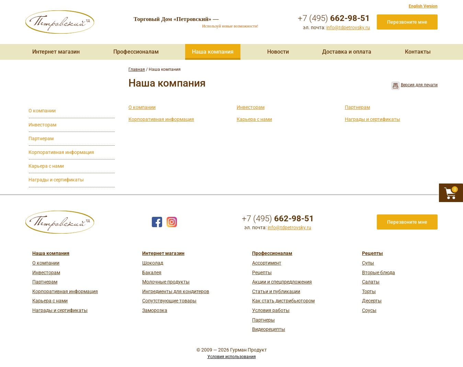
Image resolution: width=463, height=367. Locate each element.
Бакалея (151, 272)
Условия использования (231, 356)
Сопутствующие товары (169, 300)
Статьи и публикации (276, 291)
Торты (369, 291)
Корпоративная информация (161, 119)
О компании (142, 107)
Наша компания (213, 51)
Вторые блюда (378, 272)
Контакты (418, 51)
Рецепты (262, 272)
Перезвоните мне (407, 22)
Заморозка (154, 310)
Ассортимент (266, 263)
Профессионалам (136, 51)
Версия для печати (419, 84)
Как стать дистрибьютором (283, 300)
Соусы (369, 310)
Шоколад (152, 263)
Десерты (372, 300)
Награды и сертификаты (372, 119)
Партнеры (263, 320)
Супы (368, 263)
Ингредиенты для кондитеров (175, 291)
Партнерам (357, 107)
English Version (423, 6)
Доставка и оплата (346, 51)
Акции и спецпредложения (282, 282)
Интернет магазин (56, 51)
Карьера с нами (254, 119)
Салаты (371, 282)
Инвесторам (250, 107)
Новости (278, 51)
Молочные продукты (166, 282)
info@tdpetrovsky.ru (348, 27)
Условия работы (271, 310)
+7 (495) (334, 18)
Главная (136, 69)
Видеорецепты (268, 329)
